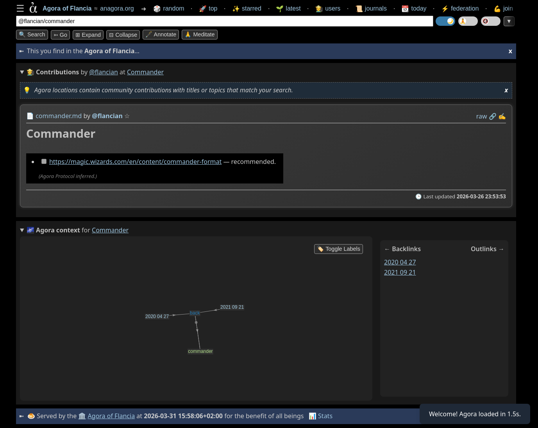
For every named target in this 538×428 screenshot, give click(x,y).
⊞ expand (88, 35)
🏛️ (82, 416)
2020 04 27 (400, 262)
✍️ (502, 116)
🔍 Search (32, 34)
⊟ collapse (123, 35)
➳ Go (60, 35)
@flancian (103, 72)
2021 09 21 (400, 272)
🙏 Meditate (199, 34)
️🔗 (493, 116)
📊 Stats (320, 416)
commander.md (59, 115)
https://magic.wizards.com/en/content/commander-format (135, 161)
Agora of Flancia (111, 416)
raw (481, 116)
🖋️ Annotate (160, 34)
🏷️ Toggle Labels (338, 249)
